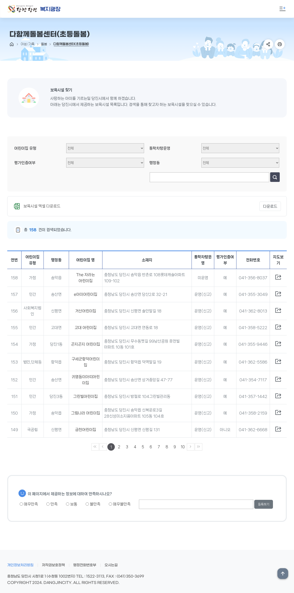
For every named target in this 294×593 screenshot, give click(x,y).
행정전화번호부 (84, 565)
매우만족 (29, 504)
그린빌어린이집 (85, 396)
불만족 (93, 504)
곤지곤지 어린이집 (85, 344)
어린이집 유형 (25, 148)
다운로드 (270, 206)
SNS (268, 44)
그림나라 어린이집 (85, 413)
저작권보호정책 (53, 565)
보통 (71, 504)
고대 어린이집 (86, 327)
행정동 (154, 163)
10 (183, 447)
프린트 (280, 44)
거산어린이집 (85, 311)
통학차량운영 (159, 148)
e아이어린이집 (85, 294)
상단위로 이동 (282, 573)
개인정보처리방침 (20, 565)
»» (198, 447)
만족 (52, 504)
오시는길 (111, 565)
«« (95, 447)
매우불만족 (120, 504)
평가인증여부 (24, 163)
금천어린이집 (85, 429)
